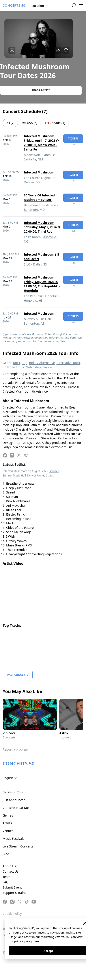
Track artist (41, 90)
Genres (8, 815)
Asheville (49, 237)
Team (7, 877)
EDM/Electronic (14, 367)
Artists (7, 823)
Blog (6, 854)
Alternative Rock (68, 363)
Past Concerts (17, 675)
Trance (47, 367)
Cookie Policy (12, 913)
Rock (16, 363)
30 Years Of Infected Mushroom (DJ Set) (39, 197)
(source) (54, 471)
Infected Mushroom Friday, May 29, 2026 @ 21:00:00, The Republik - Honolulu (42, 284)
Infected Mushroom (39, 172)
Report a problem (15, 749)
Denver (29, 182)
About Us (9, 866)
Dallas (37, 264)
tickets (73, 138)
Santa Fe (30, 159)
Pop (24, 363)
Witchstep (33, 367)
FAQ (6, 882)
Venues (8, 831)
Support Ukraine (14, 893)
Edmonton (31, 323)
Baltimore (31, 209)
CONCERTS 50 (14, 5)
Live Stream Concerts (18, 846)
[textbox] (11, 778)
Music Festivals (13, 838)
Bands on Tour (13, 792)
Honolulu (30, 300)
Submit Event (12, 887)
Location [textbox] (38, 6)
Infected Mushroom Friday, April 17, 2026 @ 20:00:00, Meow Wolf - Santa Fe (41, 142)
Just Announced (14, 800)
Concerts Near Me (16, 808)
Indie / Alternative (42, 363)
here (36, 941)
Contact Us (10, 871)
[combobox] (40, 5)
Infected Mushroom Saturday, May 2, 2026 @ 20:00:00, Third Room (42, 226)
